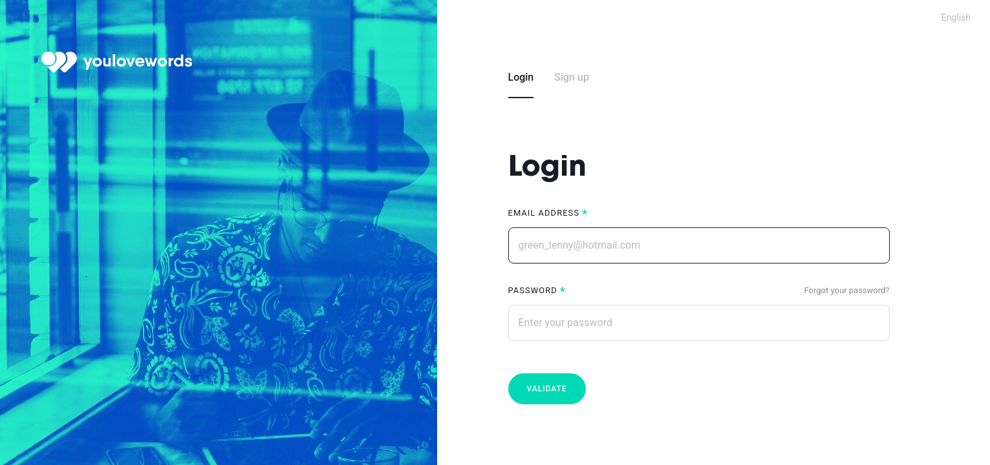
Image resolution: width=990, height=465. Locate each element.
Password (532, 290)
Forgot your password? (847, 290)
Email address (543, 213)
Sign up (571, 77)
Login (521, 77)
